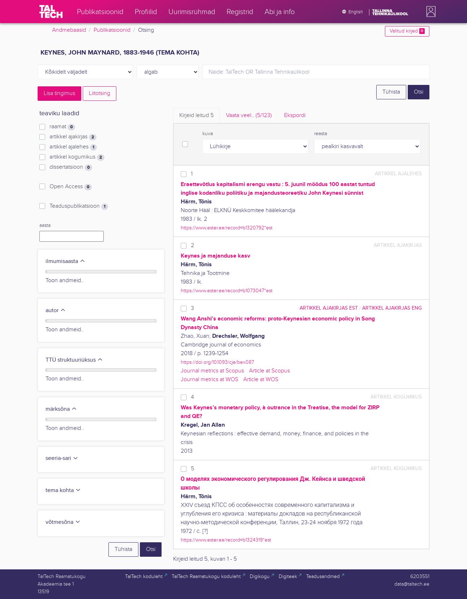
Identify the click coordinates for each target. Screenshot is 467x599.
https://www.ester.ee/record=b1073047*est (227, 291)
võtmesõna (63, 522)
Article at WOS (260, 379)
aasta (45, 225)
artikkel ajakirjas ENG (392, 308)
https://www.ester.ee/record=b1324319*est (226, 540)
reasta (320, 134)
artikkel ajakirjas (73, 137)
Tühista (391, 92)
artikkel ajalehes (73, 147)
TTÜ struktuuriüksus (74, 360)
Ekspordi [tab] (294, 115)
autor (56, 310)
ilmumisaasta (65, 261)
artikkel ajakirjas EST (329, 308)
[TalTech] (51, 11)
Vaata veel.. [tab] (249, 115)
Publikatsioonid (112, 30)
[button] (429, 11)
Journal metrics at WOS (209, 379)
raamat (62, 126)
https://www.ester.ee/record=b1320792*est (227, 228)
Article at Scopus (269, 370)
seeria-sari (62, 458)
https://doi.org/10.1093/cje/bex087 (217, 362)
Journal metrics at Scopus (212, 370)
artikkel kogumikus (77, 157)
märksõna (61, 409)
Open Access (71, 186)
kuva (207, 134)
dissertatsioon (71, 167)
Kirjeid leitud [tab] (196, 115)
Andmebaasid (69, 30)
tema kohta (63, 490)
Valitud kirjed (407, 31)
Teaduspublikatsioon (79, 206)
